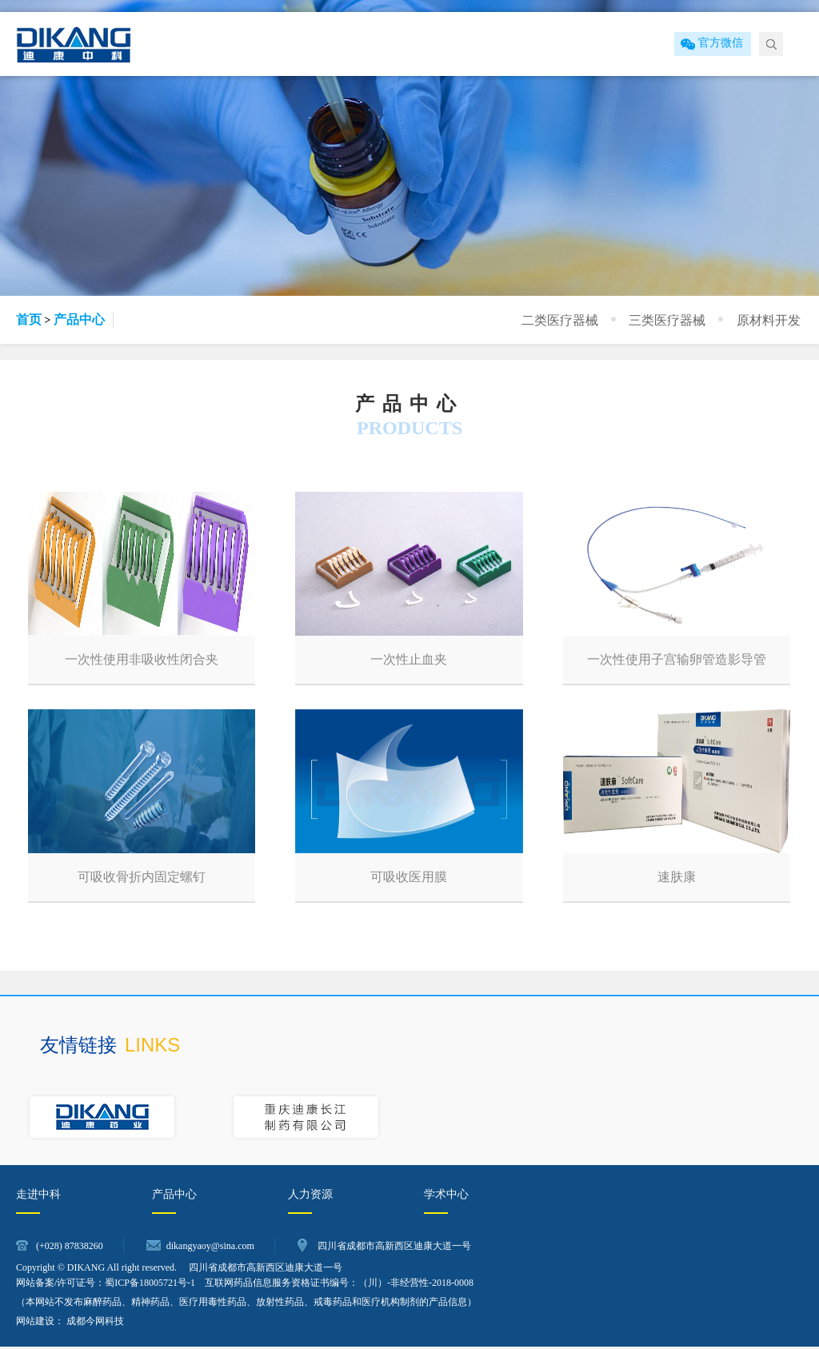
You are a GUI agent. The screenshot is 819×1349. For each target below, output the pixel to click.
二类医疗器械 (583, 319)
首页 (29, 319)
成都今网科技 (95, 1323)
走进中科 (38, 1197)
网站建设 (35, 1323)
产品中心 (79, 319)
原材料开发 (773, 319)
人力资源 (310, 1197)
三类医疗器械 (680, 319)
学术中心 (446, 1197)
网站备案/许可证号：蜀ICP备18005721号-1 (105, 1285)
